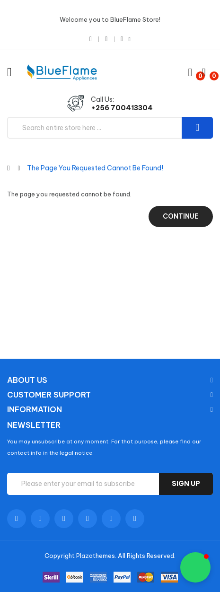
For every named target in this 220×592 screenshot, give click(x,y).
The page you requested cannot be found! (95, 168)
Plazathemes (95, 555)
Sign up (186, 483)
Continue (181, 216)
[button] (195, 567)
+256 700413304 (122, 108)
